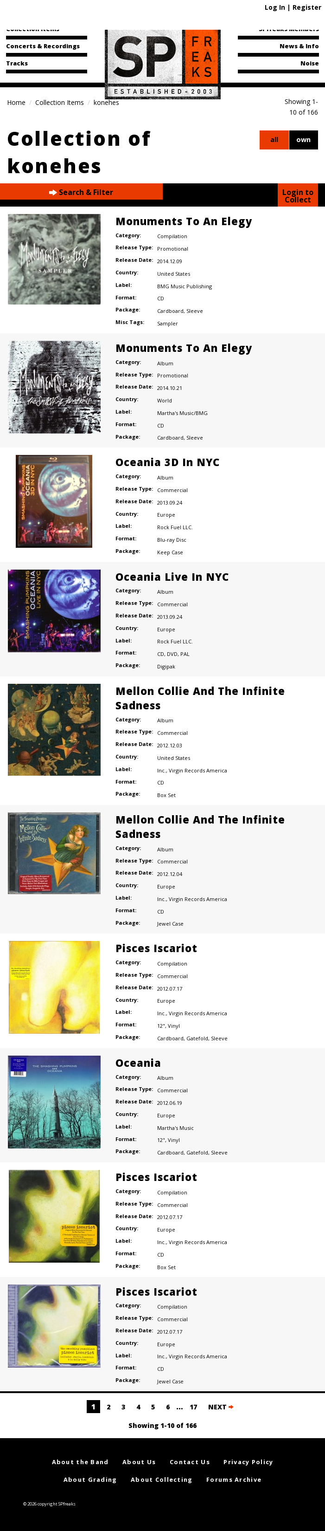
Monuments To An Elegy (183, 221)
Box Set (166, 794)
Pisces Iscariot (156, 948)
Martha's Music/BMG (182, 412)
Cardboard (170, 310)
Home (16, 102)
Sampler (167, 323)
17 (193, 1406)
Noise (309, 63)
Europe (166, 514)
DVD (172, 653)
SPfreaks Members (289, 29)
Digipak (166, 666)
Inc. (161, 770)
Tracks (17, 63)
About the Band (80, 1462)
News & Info (299, 46)
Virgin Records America (198, 770)
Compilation (172, 236)
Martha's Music (175, 1127)
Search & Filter (81, 192)
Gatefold (197, 1038)
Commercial (172, 490)
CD (160, 298)
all (274, 139)
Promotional (172, 248)
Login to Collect (297, 196)
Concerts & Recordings (43, 46)
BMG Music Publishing (184, 286)
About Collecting (161, 1479)
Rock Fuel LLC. (175, 527)
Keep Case (170, 552)
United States (173, 273)
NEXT (221, 1406)
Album (165, 363)
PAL (185, 653)
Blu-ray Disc (171, 539)
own (303, 139)
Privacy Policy (248, 1462)
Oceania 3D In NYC (167, 462)
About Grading (90, 1479)
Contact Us (190, 1462)
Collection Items (32, 29)
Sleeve (194, 310)
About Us (139, 1462)
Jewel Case (170, 923)
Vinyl (174, 1025)
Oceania (138, 1063)
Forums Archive (233, 1479)
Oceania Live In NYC (172, 577)
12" (161, 1025)
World (164, 400)
